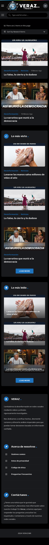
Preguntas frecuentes (21, 474)
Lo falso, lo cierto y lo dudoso (20, 74)
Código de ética (18, 467)
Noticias (24, 71)
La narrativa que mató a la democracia (24, 369)
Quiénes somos (18, 454)
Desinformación (11, 71)
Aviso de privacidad (20, 461)
